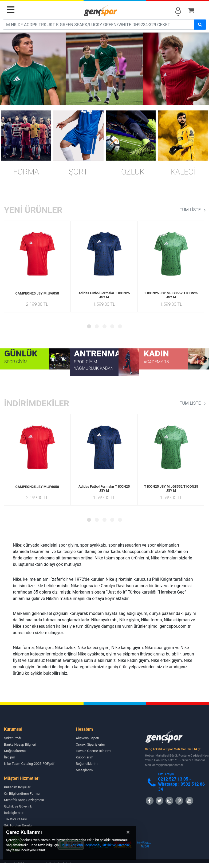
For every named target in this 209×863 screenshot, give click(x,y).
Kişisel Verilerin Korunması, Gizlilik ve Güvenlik (95, 845)
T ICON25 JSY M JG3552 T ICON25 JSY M (171, 295)
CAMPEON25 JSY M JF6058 (37, 293)
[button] (89, 326)
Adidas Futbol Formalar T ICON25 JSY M (104, 295)
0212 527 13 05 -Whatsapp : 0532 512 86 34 (181, 784)
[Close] (128, 832)
